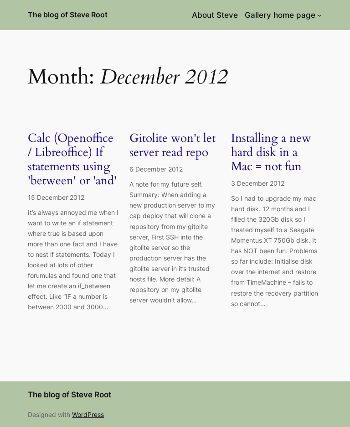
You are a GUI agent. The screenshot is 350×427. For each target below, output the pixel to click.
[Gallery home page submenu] (319, 15)
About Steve (215, 15)
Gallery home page (280, 15)
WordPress (88, 414)
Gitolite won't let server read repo (172, 145)
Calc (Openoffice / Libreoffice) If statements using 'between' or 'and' (72, 159)
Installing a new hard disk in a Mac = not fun (271, 152)
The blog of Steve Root (68, 14)
